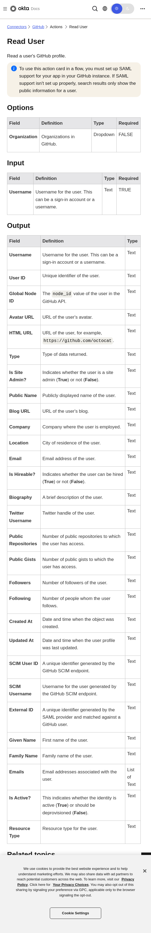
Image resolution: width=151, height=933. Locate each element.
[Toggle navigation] (142, 9)
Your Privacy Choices (71, 885)
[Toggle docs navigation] (4, 9)
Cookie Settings (75, 913)
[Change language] (105, 8)
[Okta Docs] (24, 8)
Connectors (17, 27)
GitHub (38, 27)
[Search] (95, 8)
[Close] (145, 871)
